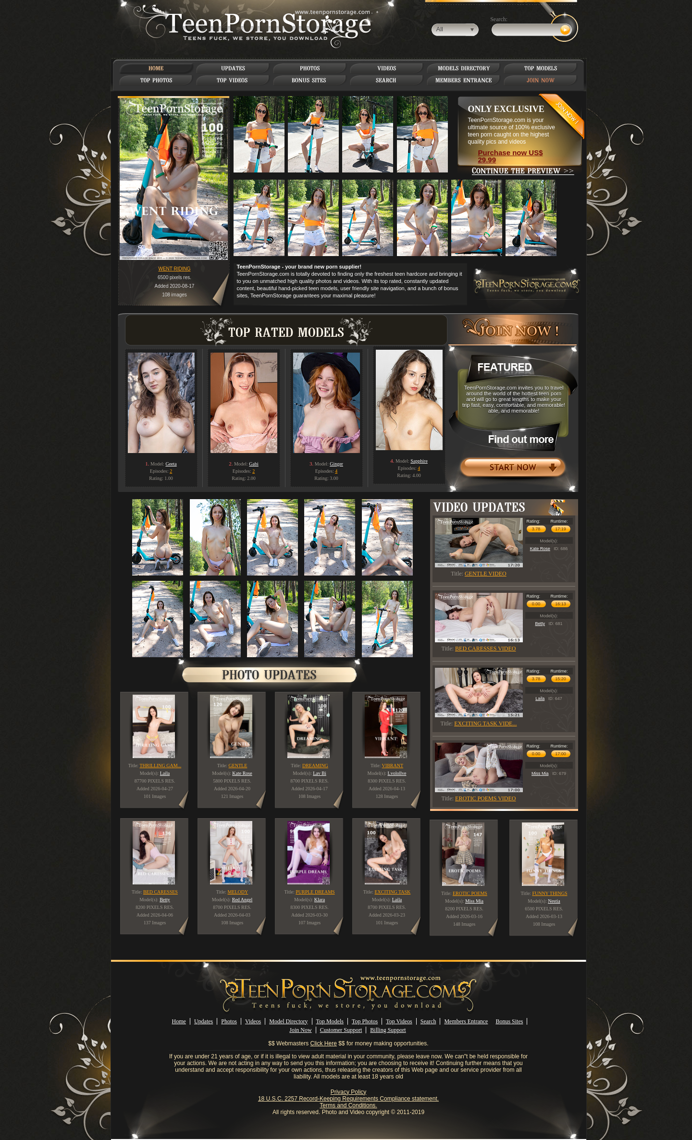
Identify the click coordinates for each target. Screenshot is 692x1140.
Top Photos (365, 1021)
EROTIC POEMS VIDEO (485, 798)
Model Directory (288, 1021)
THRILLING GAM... (160, 765)
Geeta (170, 463)
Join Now (300, 1030)
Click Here (323, 1043)
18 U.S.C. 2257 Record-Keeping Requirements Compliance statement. (348, 1098)
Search (428, 1021)
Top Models (330, 1021)
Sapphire (419, 461)
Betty (540, 623)
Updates (203, 1021)
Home (179, 1021)
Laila (539, 698)
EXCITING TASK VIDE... (485, 723)
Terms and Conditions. (348, 1105)
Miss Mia (540, 773)
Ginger (336, 463)
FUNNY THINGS (549, 893)
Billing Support (388, 1030)
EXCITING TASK (392, 892)
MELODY (238, 892)
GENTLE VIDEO (486, 573)
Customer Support (341, 1030)
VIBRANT (392, 765)
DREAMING (315, 765)
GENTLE (237, 765)
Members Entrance (466, 1021)
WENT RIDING (174, 268)
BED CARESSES (160, 892)
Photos (229, 1021)
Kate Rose (540, 548)
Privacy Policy (349, 1092)
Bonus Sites (509, 1021)
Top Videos (399, 1021)
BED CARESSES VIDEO (485, 648)
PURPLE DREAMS (315, 892)
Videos (253, 1021)
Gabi (253, 463)
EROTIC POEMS (470, 893)
